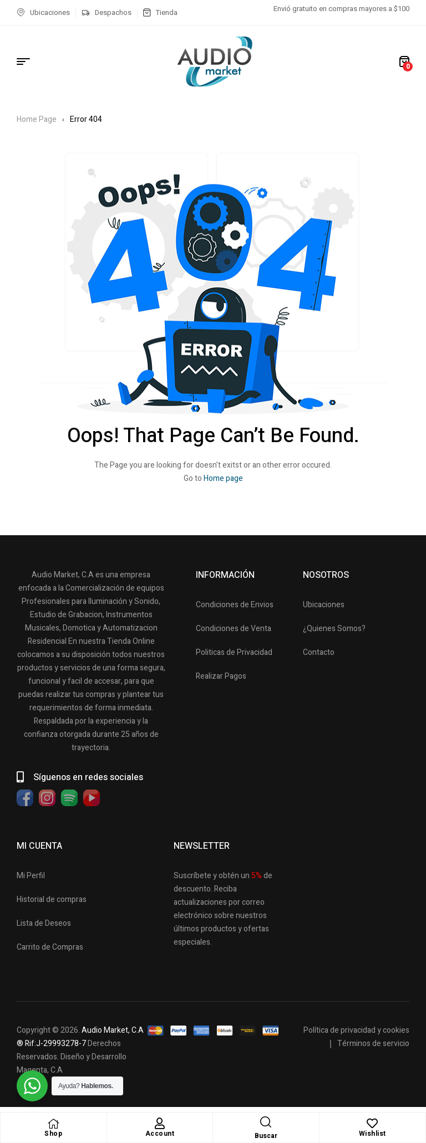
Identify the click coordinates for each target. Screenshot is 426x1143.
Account (160, 1134)
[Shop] (53, 1123)
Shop (53, 1134)
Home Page (37, 119)
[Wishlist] (372, 1123)
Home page (223, 478)
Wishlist (372, 1134)
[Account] (159, 1123)
